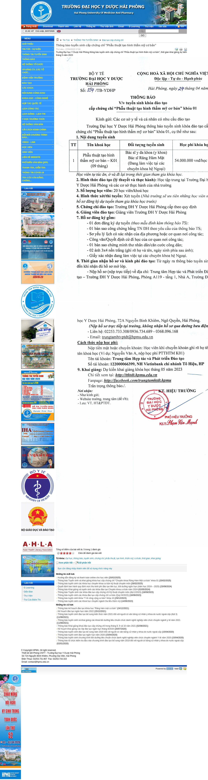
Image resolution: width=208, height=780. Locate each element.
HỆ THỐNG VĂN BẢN (37, 124)
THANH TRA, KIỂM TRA (34, 167)
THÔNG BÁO (37, 59)
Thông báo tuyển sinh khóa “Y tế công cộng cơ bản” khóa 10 (86, 598)
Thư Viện (28, 596)
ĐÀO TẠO (37, 82)
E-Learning (29, 587)
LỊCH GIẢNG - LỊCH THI (37, 113)
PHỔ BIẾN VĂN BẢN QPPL (35, 162)
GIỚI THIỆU (37, 43)
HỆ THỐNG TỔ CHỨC (37, 64)
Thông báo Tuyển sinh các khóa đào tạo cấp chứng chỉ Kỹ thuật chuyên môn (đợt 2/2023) (99, 592)
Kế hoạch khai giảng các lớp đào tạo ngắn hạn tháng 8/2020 (86, 629)
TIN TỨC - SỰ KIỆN (37, 49)
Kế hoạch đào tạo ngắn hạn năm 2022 (76, 611)
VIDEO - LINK (37, 142)
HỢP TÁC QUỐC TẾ (37, 103)
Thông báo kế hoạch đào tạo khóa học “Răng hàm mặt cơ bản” (87, 608)
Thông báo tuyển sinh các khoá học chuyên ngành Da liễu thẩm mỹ (89, 601)
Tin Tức (66, 40)
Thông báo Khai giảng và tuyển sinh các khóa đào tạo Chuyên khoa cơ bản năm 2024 (98, 589)
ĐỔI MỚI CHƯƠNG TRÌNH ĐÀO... (34, 136)
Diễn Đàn (28, 591)
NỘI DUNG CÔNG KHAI (33, 93)
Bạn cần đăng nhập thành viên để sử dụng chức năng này (85, 568)
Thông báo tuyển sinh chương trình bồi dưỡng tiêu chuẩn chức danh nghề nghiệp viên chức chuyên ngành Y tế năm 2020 (114, 637)
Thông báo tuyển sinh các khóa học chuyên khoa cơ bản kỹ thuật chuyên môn (94, 583)
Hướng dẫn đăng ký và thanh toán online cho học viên (83, 577)
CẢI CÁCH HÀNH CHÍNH (34, 129)
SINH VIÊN (37, 152)
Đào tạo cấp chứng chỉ (112, 40)
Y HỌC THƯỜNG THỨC (33, 119)
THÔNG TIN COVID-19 (33, 172)
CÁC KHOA (37, 88)
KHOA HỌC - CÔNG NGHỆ (37, 98)
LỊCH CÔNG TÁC (37, 108)
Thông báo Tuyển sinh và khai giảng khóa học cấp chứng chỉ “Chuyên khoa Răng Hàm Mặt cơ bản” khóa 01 (108, 580)
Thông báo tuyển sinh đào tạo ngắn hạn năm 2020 (81, 635)
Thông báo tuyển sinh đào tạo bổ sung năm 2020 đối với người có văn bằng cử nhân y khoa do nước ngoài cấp (109, 632)
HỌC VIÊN (37, 147)
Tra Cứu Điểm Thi (32, 600)
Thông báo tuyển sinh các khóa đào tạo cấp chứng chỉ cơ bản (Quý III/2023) (93, 595)
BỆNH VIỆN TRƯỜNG (37, 77)
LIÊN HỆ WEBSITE (31, 157)
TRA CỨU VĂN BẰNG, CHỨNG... (37, 179)
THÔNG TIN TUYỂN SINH (37, 54)
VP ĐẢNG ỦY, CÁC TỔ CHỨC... (37, 71)
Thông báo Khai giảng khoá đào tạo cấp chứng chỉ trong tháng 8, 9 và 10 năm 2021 (97, 626)
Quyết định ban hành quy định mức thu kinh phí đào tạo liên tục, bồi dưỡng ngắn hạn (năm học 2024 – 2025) (108, 586)
